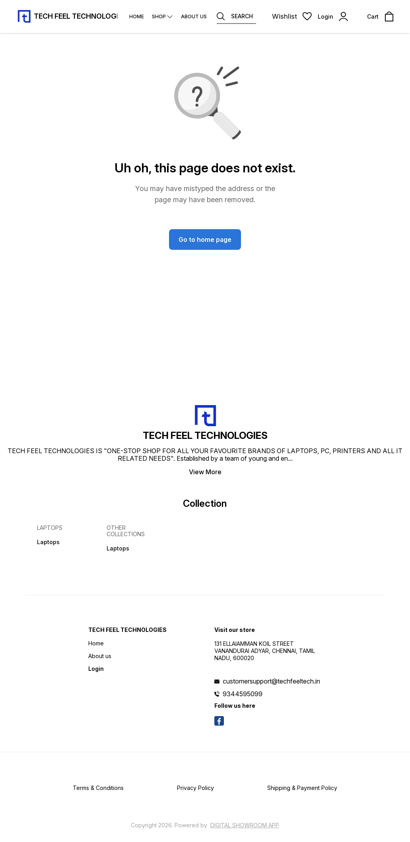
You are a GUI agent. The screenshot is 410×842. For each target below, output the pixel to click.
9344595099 (242, 693)
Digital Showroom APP (244, 825)
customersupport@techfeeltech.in (271, 681)
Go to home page (205, 239)
